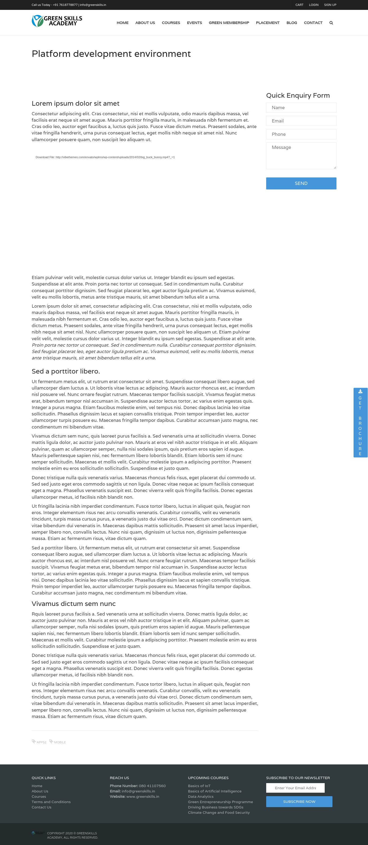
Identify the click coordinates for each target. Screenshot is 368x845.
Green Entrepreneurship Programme (220, 801)
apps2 (42, 742)
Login (314, 5)
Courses (39, 796)
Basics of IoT (199, 785)
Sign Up (330, 5)
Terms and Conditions (51, 801)
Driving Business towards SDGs (215, 807)
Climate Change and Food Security (219, 812)
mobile (60, 742)
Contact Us (42, 807)
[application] (145, 209)
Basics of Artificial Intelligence (215, 791)
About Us (40, 791)
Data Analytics (201, 796)
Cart (300, 5)
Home (37, 785)
